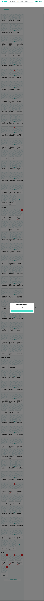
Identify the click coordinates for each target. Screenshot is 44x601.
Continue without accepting (39, 594)
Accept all (37, 598)
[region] (22, 597)
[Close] (33, 296)
